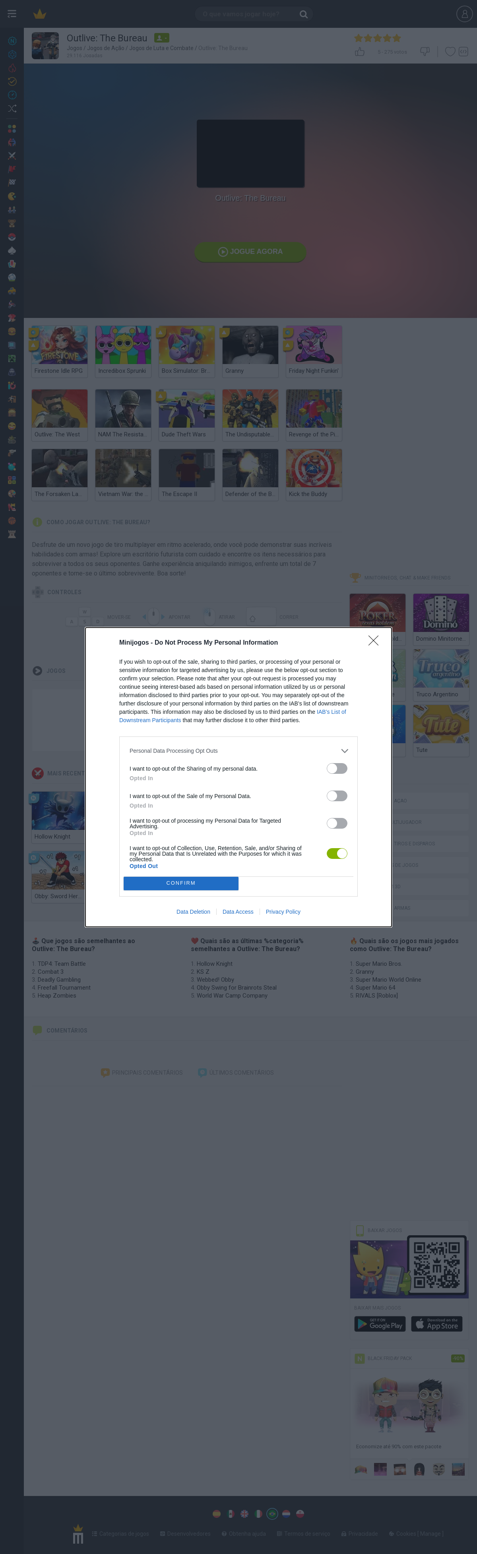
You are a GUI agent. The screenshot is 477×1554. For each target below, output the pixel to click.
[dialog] (238, 777)
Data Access (238, 912)
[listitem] (238, 751)
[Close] (376, 643)
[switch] (337, 768)
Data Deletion (193, 912)
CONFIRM (181, 883)
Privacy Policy (283, 912)
